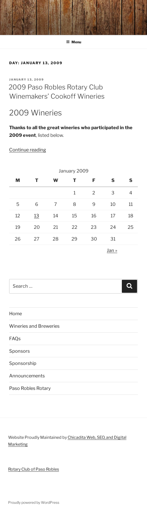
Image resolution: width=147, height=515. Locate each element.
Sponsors (19, 351)
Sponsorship (22, 363)
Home (15, 313)
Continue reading (27, 149)
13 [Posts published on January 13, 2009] (36, 215)
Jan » (112, 250)
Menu (73, 42)
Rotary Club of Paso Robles (33, 469)
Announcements (27, 375)
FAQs (15, 338)
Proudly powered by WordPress (33, 502)
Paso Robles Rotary (30, 388)
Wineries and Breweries (34, 326)
